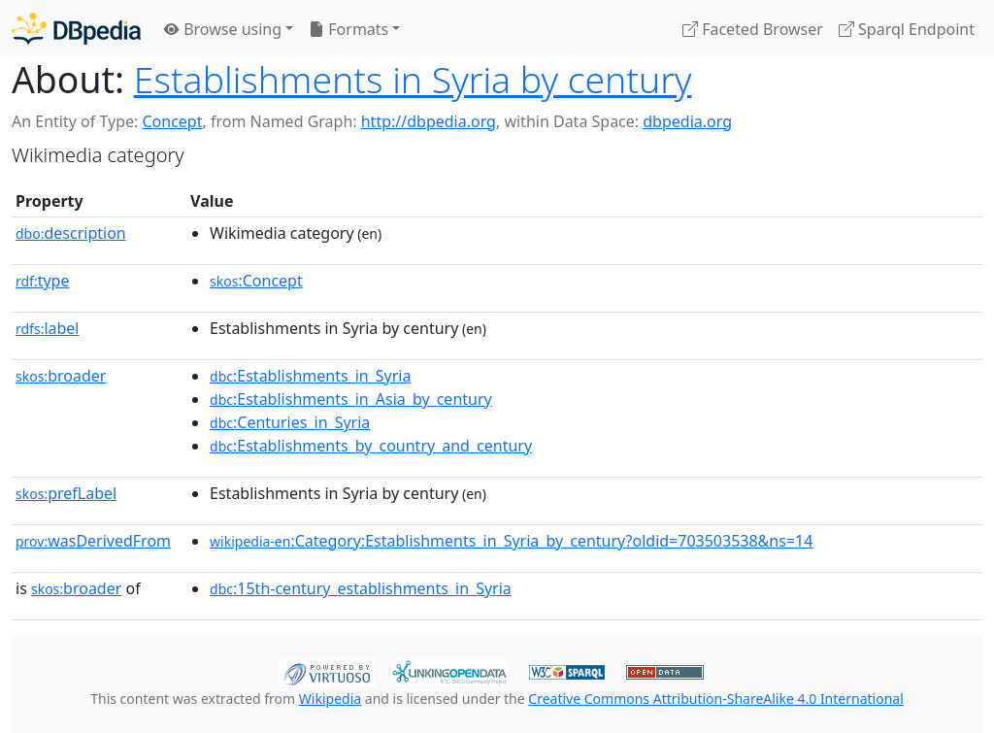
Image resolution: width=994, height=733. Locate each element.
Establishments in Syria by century (413, 79)
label (48, 328)
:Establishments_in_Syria (310, 375)
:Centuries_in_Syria (290, 422)
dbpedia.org (687, 121)
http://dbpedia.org (428, 121)
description (71, 233)
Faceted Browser (752, 29)
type (43, 280)
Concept (172, 121)
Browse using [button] (223, 29)
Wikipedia (330, 698)
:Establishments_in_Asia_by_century (351, 399)
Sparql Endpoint (907, 29)
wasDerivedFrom (93, 540)
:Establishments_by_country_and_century (371, 445)
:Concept (256, 280)
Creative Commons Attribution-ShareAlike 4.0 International (715, 698)
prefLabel (66, 493)
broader (61, 375)
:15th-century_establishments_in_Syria (361, 588)
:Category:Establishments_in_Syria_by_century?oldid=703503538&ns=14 (511, 540)
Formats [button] (348, 29)
